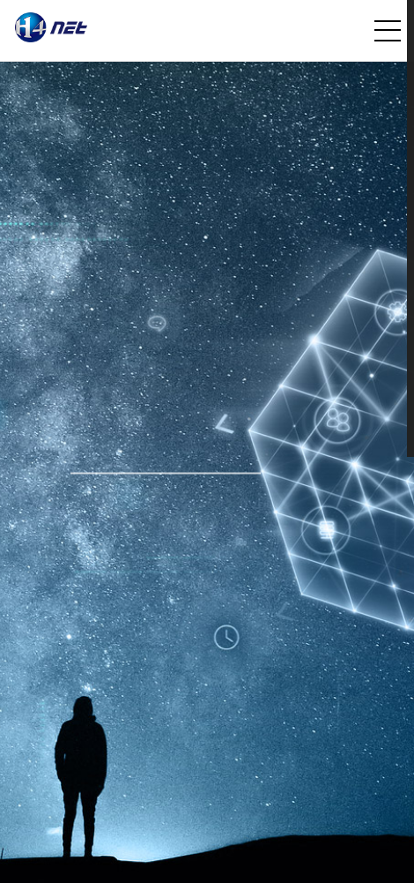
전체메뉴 (387, 30)
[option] (207, 472)
